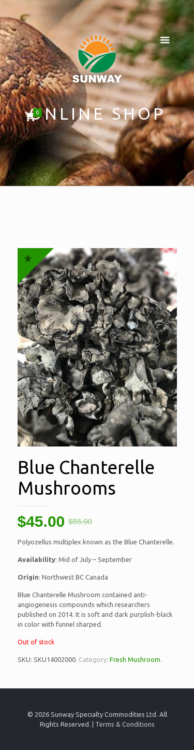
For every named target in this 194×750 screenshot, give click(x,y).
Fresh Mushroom (135, 659)
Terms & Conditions (125, 724)
